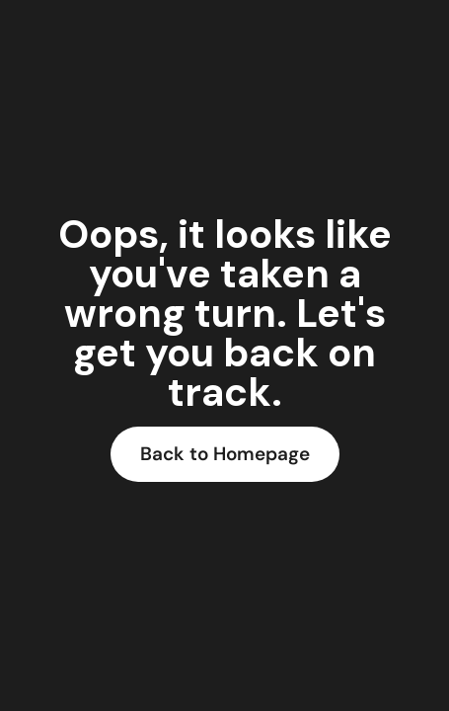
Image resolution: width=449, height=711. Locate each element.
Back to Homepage (225, 453)
